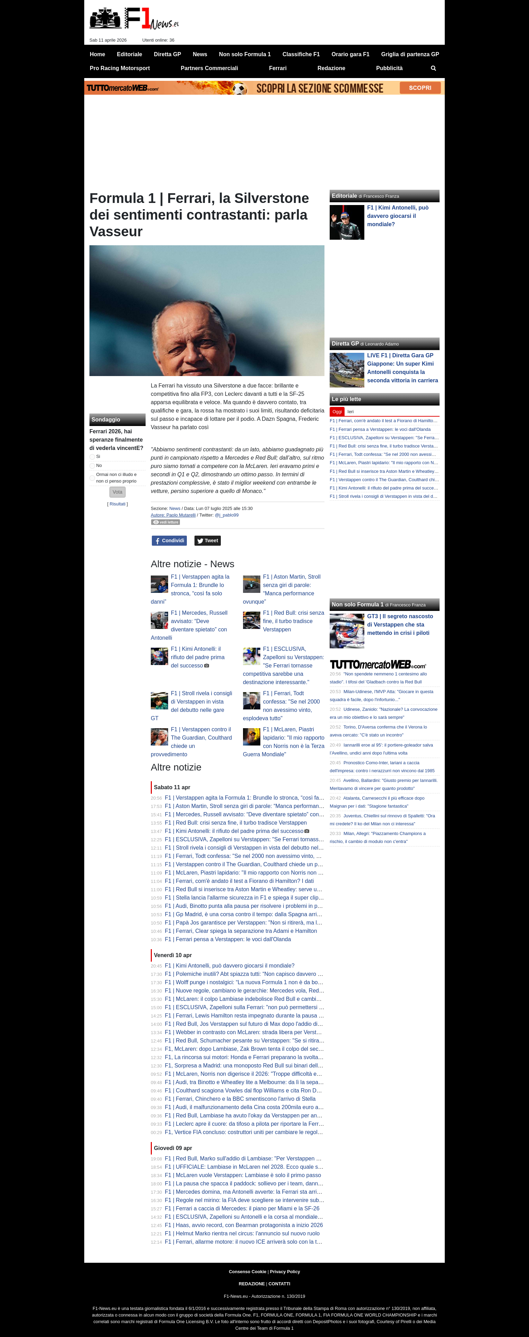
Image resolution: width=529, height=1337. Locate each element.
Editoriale (344, 196)
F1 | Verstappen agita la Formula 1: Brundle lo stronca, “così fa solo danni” (256, 798)
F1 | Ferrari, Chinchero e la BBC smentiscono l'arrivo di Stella (240, 1099)
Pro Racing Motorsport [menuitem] (120, 68)
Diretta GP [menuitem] (167, 54)
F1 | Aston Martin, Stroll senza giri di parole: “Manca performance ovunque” (257, 806)
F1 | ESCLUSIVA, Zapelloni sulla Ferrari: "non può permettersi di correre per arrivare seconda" (281, 1007)
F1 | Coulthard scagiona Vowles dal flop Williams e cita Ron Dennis (247, 1090)
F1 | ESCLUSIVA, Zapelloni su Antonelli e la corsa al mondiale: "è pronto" (255, 1217)
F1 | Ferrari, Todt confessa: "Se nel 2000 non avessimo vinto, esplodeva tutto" (260, 856)
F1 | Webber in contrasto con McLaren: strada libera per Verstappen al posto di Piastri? (272, 1032)
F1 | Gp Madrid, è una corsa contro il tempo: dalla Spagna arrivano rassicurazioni (264, 914)
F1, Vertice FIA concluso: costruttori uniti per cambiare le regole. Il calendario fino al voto (273, 1132)
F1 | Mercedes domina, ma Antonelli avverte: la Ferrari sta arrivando (248, 1192)
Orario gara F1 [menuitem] (351, 54)
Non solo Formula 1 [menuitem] (245, 54)
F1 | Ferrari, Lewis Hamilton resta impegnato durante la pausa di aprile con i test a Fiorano (276, 1016)
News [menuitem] (200, 54)
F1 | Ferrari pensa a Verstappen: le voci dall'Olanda (228, 939)
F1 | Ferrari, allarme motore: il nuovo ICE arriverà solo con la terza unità (253, 1242)
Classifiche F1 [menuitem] (301, 54)
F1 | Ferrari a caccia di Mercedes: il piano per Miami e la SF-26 (242, 1208)
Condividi (169, 541)
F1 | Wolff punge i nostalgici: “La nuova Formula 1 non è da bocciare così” (255, 982)
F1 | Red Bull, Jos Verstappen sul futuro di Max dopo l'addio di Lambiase (254, 1024)
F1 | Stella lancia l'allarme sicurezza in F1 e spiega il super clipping (247, 898)
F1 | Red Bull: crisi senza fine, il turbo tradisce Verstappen (293, 621)
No (99, 465)
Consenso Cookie (247, 1271)
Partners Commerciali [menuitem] (209, 68)
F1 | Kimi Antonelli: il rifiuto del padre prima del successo (198, 657)
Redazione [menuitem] (331, 68)
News (174, 508)
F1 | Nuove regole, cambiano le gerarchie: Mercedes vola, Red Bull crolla (255, 991)
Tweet (207, 541)
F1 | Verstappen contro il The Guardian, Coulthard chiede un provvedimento (258, 864)
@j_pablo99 (227, 515)
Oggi (337, 411)
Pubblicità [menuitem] (389, 68)
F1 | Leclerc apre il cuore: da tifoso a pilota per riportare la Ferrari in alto (253, 1124)
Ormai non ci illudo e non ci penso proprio (116, 478)
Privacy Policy (285, 1271)
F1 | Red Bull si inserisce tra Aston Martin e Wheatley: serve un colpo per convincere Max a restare (286, 889)
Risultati (117, 503)
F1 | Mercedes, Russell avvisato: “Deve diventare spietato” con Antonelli (253, 814)
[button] (117, 492)
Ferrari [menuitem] (278, 68)
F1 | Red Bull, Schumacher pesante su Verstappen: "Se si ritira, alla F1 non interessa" (270, 1041)
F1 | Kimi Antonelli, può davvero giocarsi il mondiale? (230, 966)
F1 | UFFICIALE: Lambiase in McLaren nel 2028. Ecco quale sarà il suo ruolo (260, 1167)
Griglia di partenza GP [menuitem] (410, 54)
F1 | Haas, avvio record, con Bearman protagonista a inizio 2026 (244, 1225)
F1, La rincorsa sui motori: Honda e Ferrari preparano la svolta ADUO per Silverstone (269, 1057)
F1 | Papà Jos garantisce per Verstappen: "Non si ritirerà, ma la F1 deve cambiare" (266, 923)
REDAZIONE (252, 1283)
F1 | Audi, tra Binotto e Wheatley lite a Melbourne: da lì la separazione (251, 1082)
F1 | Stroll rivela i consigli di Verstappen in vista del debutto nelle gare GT (255, 848)
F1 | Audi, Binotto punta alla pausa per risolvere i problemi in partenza (250, 906)
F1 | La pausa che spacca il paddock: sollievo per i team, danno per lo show (258, 1183)
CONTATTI (279, 1283)
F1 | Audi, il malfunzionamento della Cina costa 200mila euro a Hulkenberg (256, 1107)
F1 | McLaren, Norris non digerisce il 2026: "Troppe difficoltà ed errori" (250, 1074)
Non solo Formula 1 (357, 604)
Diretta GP (345, 344)
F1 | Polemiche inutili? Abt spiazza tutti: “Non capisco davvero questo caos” (257, 974)
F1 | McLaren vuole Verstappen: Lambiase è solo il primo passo (243, 1175)
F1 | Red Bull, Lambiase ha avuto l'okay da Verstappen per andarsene (251, 1115)
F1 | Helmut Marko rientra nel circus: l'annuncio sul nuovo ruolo (242, 1233)
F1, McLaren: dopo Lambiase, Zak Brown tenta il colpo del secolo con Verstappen (265, 1049)
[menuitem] (433, 68)
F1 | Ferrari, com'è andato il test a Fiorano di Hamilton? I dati (239, 881)
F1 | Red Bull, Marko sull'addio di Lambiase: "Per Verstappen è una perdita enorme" (268, 1158)
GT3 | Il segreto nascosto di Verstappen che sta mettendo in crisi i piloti (400, 624)
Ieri (350, 411)
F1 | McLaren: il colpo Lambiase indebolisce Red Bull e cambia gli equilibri (256, 999)
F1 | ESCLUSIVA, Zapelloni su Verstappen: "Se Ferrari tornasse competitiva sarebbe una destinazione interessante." (283, 665)
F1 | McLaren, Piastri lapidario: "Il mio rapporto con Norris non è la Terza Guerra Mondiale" (276, 873)
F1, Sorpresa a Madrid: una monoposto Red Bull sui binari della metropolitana (260, 1065)
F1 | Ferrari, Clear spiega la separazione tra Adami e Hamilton (241, 931)
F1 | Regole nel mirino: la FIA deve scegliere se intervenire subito (245, 1200)
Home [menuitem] (97, 54)
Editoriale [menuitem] (129, 54)
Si (98, 456)
